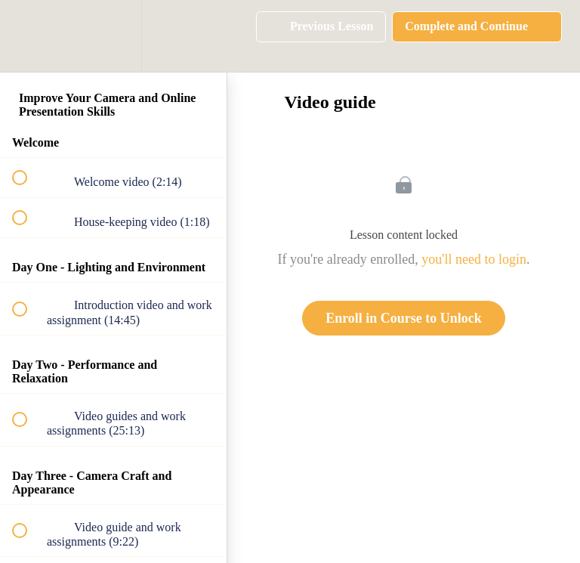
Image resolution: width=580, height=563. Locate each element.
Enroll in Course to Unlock (403, 318)
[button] (28, 36)
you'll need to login (473, 259)
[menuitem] (113, 36)
